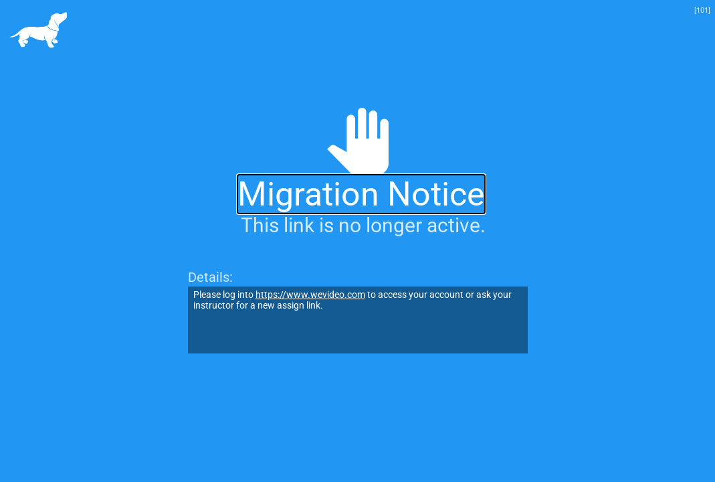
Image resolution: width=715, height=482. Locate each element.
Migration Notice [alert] (361, 194)
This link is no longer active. (363, 225)
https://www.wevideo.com (310, 294)
